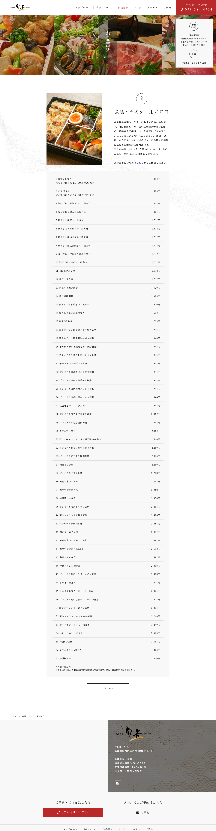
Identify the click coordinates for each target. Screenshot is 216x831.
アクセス (152, 7)
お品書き (123, 7)
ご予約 (167, 7)
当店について (104, 7)
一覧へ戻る (108, 688)
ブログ (138, 7)
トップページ (83, 7)
